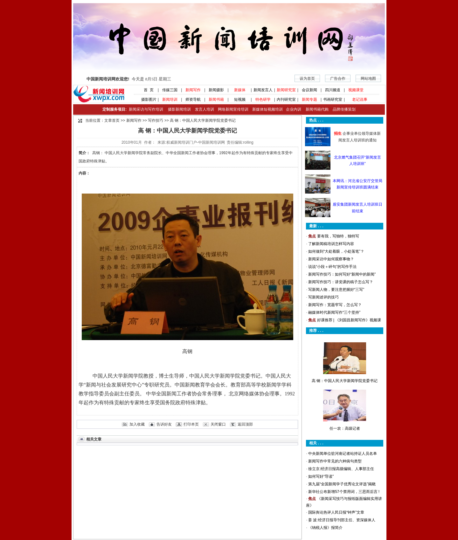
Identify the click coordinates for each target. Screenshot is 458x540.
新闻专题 (309, 99)
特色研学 (263, 99)
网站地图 (368, 78)
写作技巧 (155, 120)
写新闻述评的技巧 (323, 297)
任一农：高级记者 (345, 428)
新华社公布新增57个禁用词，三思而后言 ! (343, 491)
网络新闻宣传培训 (233, 109)
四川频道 (332, 90)
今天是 (129, 79)
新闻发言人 (263, 90)
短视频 (240, 99)
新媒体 (240, 90)
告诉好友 (164, 424)
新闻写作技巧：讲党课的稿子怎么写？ (340, 282)
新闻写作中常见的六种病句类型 (335, 461)
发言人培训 (205, 109)
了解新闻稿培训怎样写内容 (331, 244)
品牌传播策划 (343, 109)
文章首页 (112, 120)
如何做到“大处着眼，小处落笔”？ (336, 251)
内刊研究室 (286, 99)
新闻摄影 (216, 90)
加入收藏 (137, 424)
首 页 (147, 90)
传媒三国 (169, 90)
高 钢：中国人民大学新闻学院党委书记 (345, 381)
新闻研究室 (286, 90)
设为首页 (307, 78)
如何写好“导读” (321, 476)
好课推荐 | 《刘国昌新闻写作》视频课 (349, 320)
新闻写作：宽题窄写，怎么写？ (335, 305)
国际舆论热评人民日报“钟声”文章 (336, 512)
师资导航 (193, 99)
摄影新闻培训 (179, 109)
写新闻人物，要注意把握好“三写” (336, 289)
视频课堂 (356, 90)
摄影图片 (146, 99)
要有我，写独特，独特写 (338, 236)
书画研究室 (332, 99)
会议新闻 (309, 90)
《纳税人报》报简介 (325, 527)
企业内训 (292, 109)
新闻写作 (193, 90)
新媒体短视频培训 (267, 109)
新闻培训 (169, 99)
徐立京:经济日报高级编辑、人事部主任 (341, 469)
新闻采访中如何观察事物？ (331, 259)
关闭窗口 (218, 424)
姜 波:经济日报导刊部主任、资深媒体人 (341, 520)
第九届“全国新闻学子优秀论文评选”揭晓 (342, 484)
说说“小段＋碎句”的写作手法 (332, 266)
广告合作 (337, 78)
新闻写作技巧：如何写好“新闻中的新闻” (342, 274)
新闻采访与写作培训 (145, 109)
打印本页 (191, 424)
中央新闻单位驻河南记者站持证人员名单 (342, 453)
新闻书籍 (216, 99)
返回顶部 (245, 424)
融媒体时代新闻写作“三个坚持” (334, 312)
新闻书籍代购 (314, 109)
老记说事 (359, 99)
